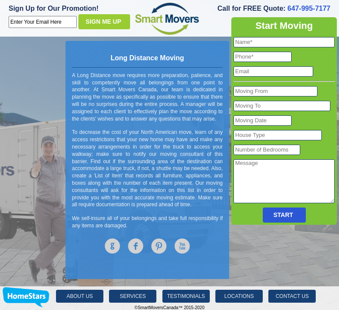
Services (133, 296)
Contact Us (292, 296)
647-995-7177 (308, 8)
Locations (239, 296)
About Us (79, 296)
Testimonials (186, 296)
